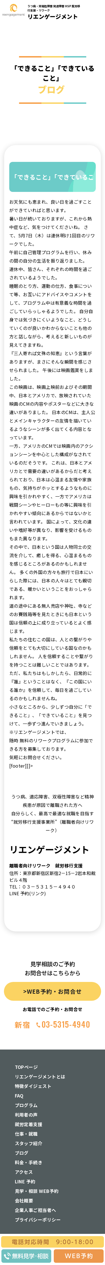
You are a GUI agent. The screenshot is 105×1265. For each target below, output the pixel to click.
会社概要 (24, 1200)
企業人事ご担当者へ (35, 1210)
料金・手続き (29, 1162)
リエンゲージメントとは (40, 1076)
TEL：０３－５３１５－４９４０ (42, 886)
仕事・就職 (26, 1133)
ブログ (22, 1152)
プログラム (26, 1105)
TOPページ (26, 1067)
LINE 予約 (25, 1181)
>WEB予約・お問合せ (52, 991)
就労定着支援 (29, 1124)
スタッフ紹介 (29, 1143)
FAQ (19, 1095)
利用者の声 (26, 1114)
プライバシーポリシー (38, 1219)
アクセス (24, 1171)
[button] (97, 79)
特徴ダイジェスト (33, 1086)
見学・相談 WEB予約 (37, 1191)
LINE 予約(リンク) (27, 893)
